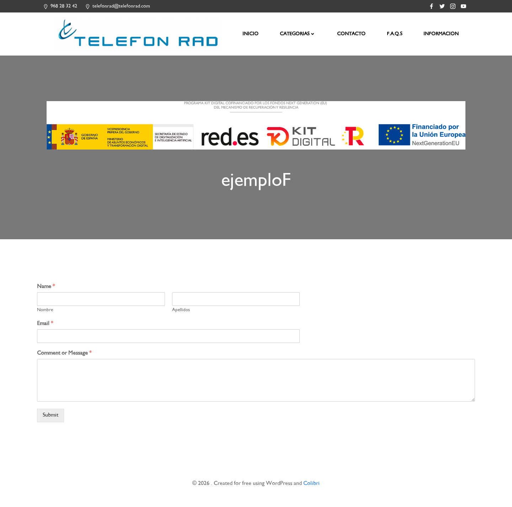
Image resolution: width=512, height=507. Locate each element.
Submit (50, 417)
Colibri (311, 485)
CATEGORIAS (298, 34)
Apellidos (181, 312)
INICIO (251, 34)
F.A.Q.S (394, 34)
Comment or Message (64, 355)
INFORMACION (441, 34)
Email (45, 326)
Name (46, 289)
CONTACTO (351, 34)
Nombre (45, 312)
